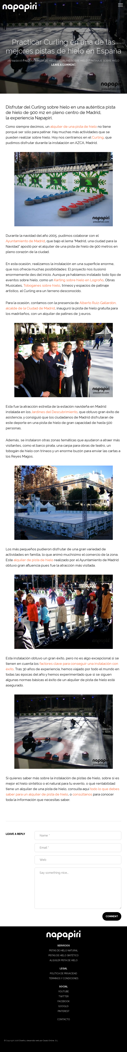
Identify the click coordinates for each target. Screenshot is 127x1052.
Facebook (64, 1001)
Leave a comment (63, 64)
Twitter (64, 996)
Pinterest (63, 1011)
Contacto (63, 1019)
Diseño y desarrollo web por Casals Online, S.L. (38, 1041)
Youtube (63, 991)
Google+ (63, 1006)
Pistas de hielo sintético (63, 955)
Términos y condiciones (63, 978)
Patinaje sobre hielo (105, 60)
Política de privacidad (63, 973)
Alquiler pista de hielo (40, 60)
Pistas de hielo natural (63, 950)
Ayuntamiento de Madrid (25, 241)
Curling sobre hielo (73, 60)
